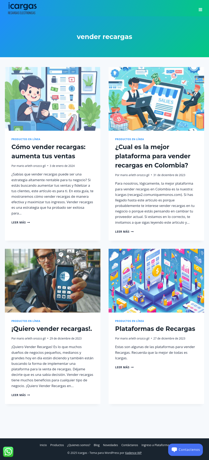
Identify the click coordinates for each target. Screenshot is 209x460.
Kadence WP (133, 453)
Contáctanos (129, 445)
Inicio (43, 445)
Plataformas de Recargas (155, 329)
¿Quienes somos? (78, 445)
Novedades (110, 445)
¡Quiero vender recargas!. (51, 329)
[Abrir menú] (200, 8)
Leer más (20, 222)
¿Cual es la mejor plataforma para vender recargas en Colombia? (152, 156)
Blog (97, 445)
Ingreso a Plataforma (155, 445)
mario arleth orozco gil (31, 166)
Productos (57, 445)
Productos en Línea (25, 139)
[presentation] (52, 99)
